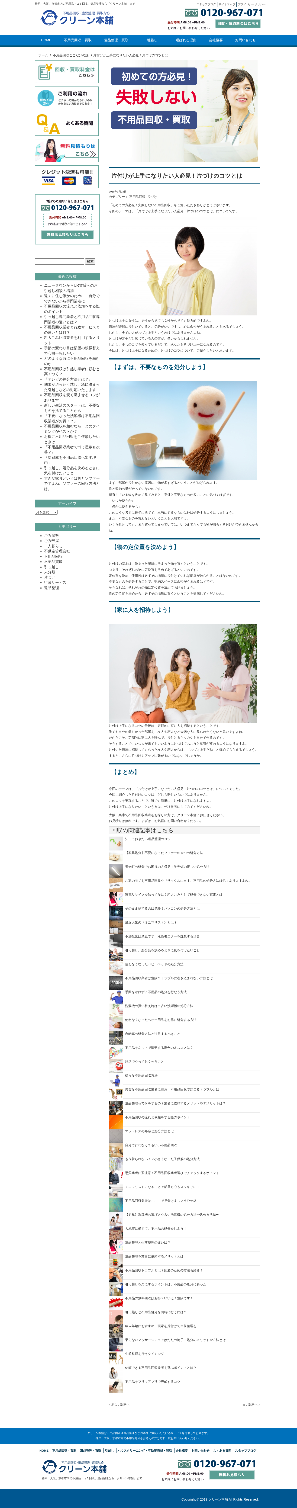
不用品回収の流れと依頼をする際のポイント (157, 1117)
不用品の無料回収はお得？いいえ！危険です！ (159, 1298)
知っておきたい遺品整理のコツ (148, 839)
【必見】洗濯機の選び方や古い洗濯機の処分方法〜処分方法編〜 (172, 1214)
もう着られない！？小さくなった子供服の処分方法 (162, 1159)
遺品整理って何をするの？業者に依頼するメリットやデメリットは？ (175, 1103)
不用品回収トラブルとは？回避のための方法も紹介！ (164, 1270)
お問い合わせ (245, 40)
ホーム (43, 55)
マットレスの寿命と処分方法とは (149, 1131)
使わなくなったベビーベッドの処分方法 (154, 964)
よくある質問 (222, 1450)
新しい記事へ (119, 1404)
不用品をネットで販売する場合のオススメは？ (159, 1047)
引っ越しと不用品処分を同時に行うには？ (156, 1312)
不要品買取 (53, 562)
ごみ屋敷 (51, 536)
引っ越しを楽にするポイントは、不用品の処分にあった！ (167, 1284)
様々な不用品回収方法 (141, 1075)
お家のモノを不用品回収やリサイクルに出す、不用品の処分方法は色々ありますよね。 (188, 880)
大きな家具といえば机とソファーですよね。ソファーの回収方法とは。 (72, 483)
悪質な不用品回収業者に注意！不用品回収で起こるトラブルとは (172, 1089)
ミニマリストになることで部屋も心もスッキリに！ (162, 1187)
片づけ (152, 197)
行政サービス (55, 582)
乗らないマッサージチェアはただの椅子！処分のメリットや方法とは (175, 1340)
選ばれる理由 (186, 40)
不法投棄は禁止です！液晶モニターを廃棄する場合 (162, 936)
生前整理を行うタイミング (144, 1354)
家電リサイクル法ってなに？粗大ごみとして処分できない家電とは (174, 894)
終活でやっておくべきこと (144, 1061)
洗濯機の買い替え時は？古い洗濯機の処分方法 (159, 1006)
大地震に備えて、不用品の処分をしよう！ (156, 1228)
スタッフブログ (245, 1450)
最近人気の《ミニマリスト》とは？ (151, 922)
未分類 (49, 572)
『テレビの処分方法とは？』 (68, 379)
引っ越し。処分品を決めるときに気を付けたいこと (162, 950)
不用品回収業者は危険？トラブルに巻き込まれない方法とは (169, 978)
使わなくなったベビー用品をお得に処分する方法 (161, 1020)
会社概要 (216, 40)
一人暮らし (53, 546)
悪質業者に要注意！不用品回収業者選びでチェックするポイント (172, 1173)
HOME (46, 40)
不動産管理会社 (57, 551)
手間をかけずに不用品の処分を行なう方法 (156, 992)
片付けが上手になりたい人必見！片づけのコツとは (176, 176)
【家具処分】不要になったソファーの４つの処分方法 (164, 853)
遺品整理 (51, 588)
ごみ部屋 (51, 541)
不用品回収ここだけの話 (71, 55)
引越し (152, 40)
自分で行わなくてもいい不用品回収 (151, 1145)
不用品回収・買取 (78, 40)
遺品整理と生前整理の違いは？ (148, 1242)
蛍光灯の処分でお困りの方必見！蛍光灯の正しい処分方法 (167, 867)
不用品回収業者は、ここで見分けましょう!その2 (160, 1201)
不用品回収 (137, 197)
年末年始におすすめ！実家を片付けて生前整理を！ (162, 1326)
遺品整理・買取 (116, 40)
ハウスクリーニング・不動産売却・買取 (145, 1450)
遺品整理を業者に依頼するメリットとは (154, 1256)
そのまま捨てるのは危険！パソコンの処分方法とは (162, 908)
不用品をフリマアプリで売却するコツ (152, 1381)
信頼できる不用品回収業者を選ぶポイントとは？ (161, 1368)
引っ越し (51, 567)
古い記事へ (251, 1404)
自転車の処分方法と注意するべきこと (152, 1034)
